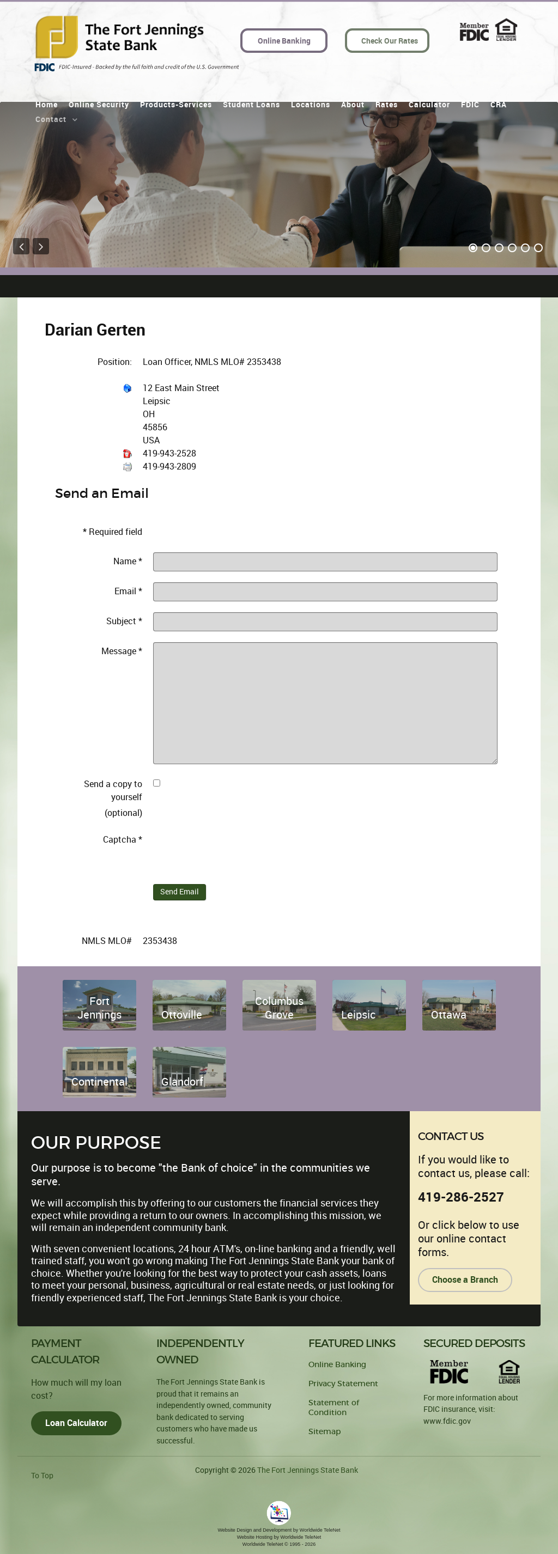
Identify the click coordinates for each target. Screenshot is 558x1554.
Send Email (179, 892)
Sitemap (324, 1431)
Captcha (122, 839)
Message (121, 651)
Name (127, 561)
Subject (124, 621)
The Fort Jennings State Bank (307, 1470)
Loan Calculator (76, 1423)
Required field (112, 532)
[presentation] (236, 852)
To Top (42, 1475)
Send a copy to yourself (113, 790)
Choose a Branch (465, 1280)
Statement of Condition (333, 1407)
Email (128, 591)
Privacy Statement (343, 1383)
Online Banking (337, 1364)
